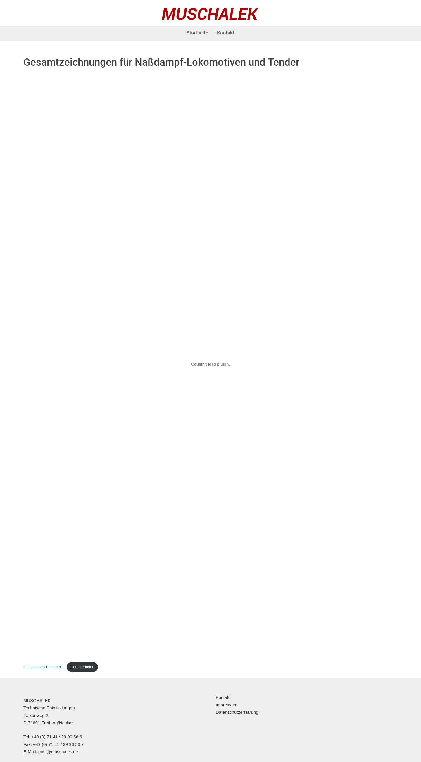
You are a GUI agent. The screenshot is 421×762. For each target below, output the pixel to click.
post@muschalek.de (58, 751)
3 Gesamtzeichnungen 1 (43, 667)
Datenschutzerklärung (237, 712)
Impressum (226, 704)
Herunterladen (82, 667)
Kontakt (225, 33)
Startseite (197, 33)
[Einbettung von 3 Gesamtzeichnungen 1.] (210, 364)
